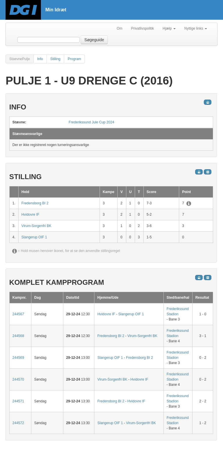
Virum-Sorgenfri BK (36, 226)
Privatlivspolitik (142, 28)
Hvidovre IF (30, 215)
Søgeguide (94, 39)
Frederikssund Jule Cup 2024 (91, 122)
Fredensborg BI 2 (34, 203)
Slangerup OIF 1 (34, 237)
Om (119, 28)
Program (74, 59)
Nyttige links (195, 28)
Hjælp (169, 28)
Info (40, 59)
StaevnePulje (19, 59)
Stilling (55, 59)
